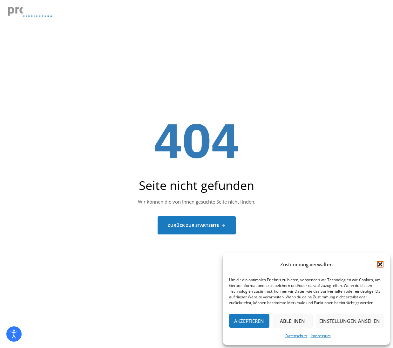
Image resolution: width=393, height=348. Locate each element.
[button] (380, 264)
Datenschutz (296, 335)
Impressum (321, 335)
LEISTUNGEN (181, 14)
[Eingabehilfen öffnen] (14, 334)
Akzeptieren (249, 321)
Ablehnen (292, 321)
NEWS (339, 14)
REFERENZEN (271, 14)
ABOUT (146, 14)
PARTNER (310, 14)
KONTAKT (368, 14)
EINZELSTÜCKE (226, 14)
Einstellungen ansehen (349, 321)
